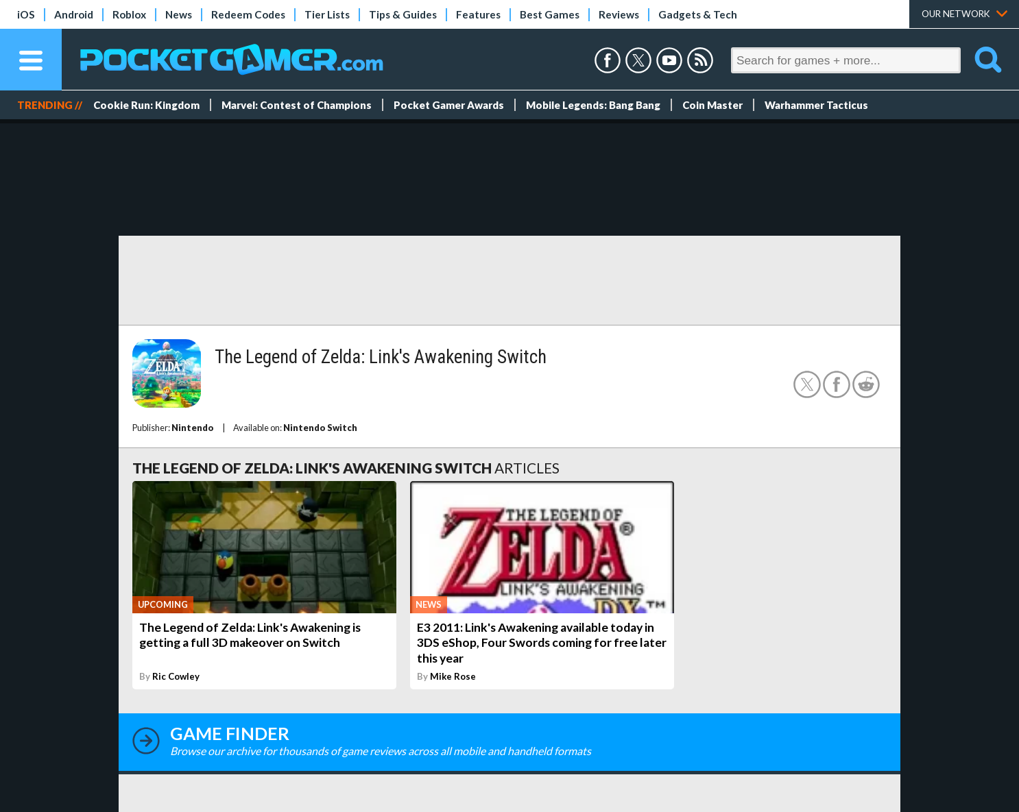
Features (478, 14)
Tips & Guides (403, 14)
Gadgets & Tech (697, 14)
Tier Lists (327, 14)
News (178, 14)
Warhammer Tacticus (816, 105)
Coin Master (712, 105)
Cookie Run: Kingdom (146, 105)
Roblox (129, 14)
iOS (26, 14)
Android (73, 14)
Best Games (549, 14)
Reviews (619, 14)
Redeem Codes (248, 14)
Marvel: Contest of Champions (296, 105)
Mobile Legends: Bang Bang (593, 105)
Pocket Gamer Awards (449, 105)
